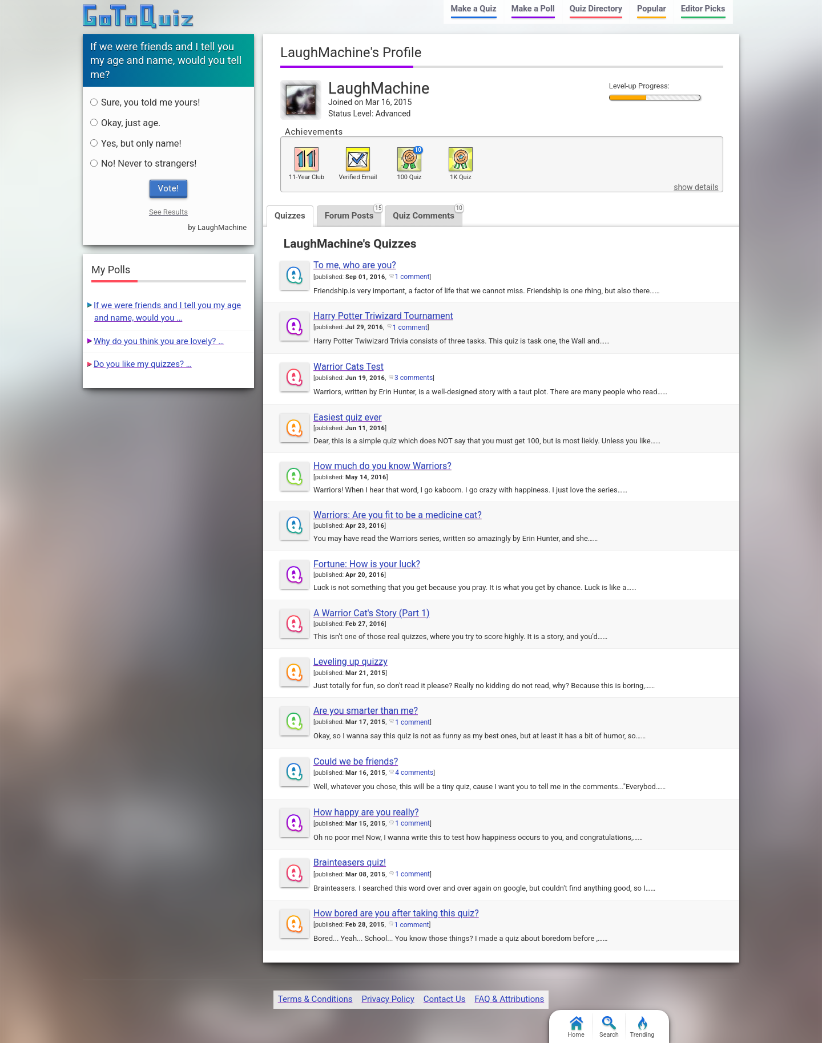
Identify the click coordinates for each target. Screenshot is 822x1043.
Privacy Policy (387, 999)
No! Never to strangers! (143, 163)
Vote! (168, 188)
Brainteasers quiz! (349, 862)
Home (576, 1027)
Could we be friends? (355, 761)
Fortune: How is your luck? (366, 564)
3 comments (413, 378)
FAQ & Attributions (509, 999)
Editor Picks (703, 9)
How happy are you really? (366, 812)
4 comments (414, 773)
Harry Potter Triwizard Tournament (383, 315)
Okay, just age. (125, 123)
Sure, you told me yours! (145, 102)
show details (696, 187)
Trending (642, 1027)
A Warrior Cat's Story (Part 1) (371, 613)
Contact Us (445, 999)
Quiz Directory (596, 9)
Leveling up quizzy (350, 661)
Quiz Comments (427, 213)
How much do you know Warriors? (382, 465)
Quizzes (290, 216)
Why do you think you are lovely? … (159, 341)
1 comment (412, 277)
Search (609, 1027)
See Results (168, 212)
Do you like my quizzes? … (143, 364)
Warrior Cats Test (348, 366)
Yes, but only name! (136, 143)
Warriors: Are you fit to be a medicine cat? (397, 515)
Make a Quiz (474, 9)
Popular (651, 9)
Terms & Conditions (315, 999)
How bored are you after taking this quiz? (396, 913)
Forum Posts (353, 213)
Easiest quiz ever (347, 417)
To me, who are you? (354, 265)
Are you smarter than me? (365, 710)
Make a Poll (533, 9)
